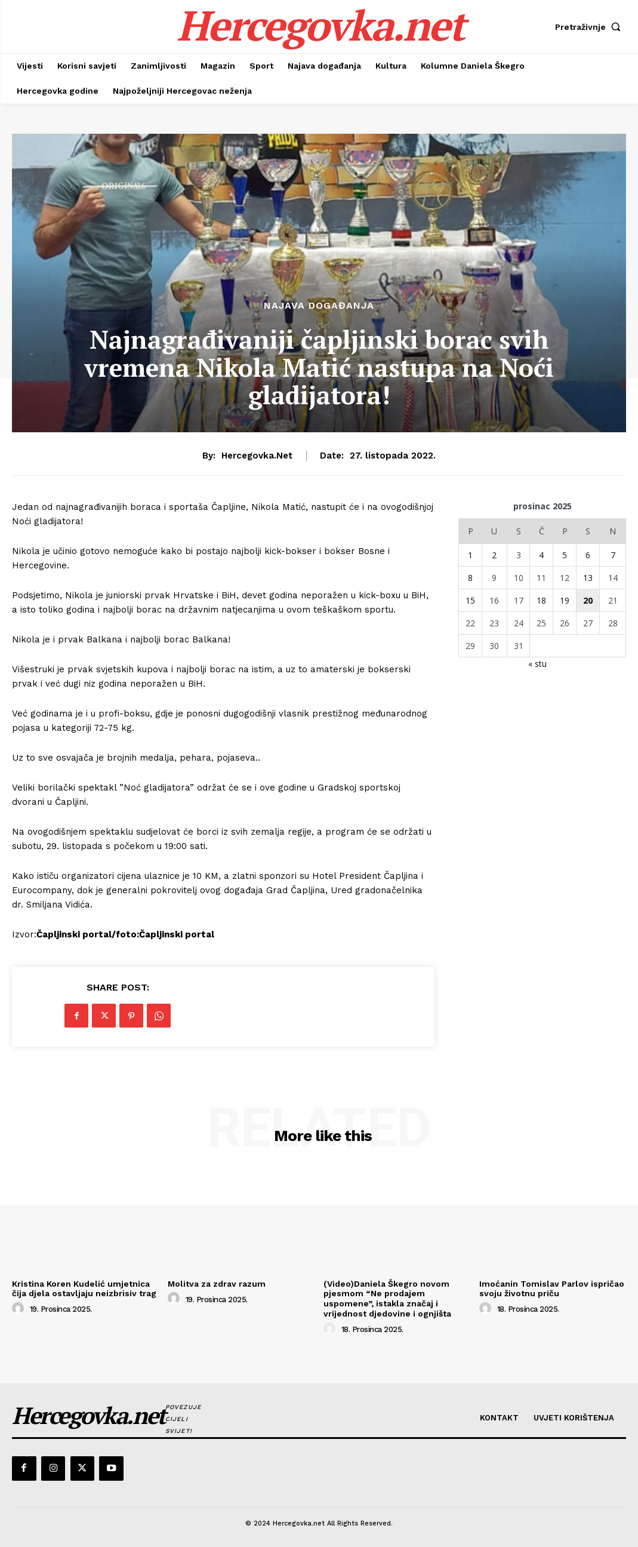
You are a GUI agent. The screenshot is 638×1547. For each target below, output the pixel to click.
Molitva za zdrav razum (217, 1283)
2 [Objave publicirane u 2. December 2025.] (494, 555)
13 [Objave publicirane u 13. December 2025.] (588, 577)
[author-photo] (19, 1308)
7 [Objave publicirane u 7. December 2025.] (613, 555)
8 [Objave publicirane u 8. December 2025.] (470, 577)
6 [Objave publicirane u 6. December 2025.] (587, 555)
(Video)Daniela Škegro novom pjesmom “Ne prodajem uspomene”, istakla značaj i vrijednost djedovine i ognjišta (387, 1298)
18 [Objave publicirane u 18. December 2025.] (541, 600)
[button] (590, 26)
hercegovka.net (256, 455)
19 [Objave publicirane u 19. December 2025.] (564, 600)
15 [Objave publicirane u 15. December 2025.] (470, 600)
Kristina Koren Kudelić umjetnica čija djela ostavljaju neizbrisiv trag (84, 1289)
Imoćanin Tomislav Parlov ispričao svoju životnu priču (551, 1289)
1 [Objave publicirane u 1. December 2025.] (470, 555)
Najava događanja (319, 305)
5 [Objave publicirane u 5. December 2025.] (564, 555)
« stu (537, 663)
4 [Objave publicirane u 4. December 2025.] (541, 555)
